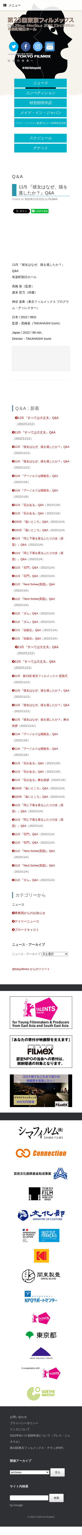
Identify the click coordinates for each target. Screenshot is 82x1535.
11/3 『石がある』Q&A (28, 505)
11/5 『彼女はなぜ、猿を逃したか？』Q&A (40, 446)
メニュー (12, 5)
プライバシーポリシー (24, 1423)
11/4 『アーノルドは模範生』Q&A (35, 476)
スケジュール (40, 138)
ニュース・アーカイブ (26, 954)
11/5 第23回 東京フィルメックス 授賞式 (39, 676)
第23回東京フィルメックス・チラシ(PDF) (36, 1448)
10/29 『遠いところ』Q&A (30, 521)
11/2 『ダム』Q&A (25, 613)
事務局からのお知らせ (28, 913)
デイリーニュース (25, 921)
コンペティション (40, 93)
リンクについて (20, 1429)
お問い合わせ (18, 1417)
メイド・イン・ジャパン (40, 113)
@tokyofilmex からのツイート (31, 969)
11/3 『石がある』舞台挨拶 (30, 780)
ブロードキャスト (25, 929)
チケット (40, 148)
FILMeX (53, 199)
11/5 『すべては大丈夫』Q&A (37, 418)
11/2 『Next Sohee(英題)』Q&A (33, 584)
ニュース (40, 83)
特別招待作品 (40, 103)
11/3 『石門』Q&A (25, 567)
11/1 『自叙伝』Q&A (26, 630)
